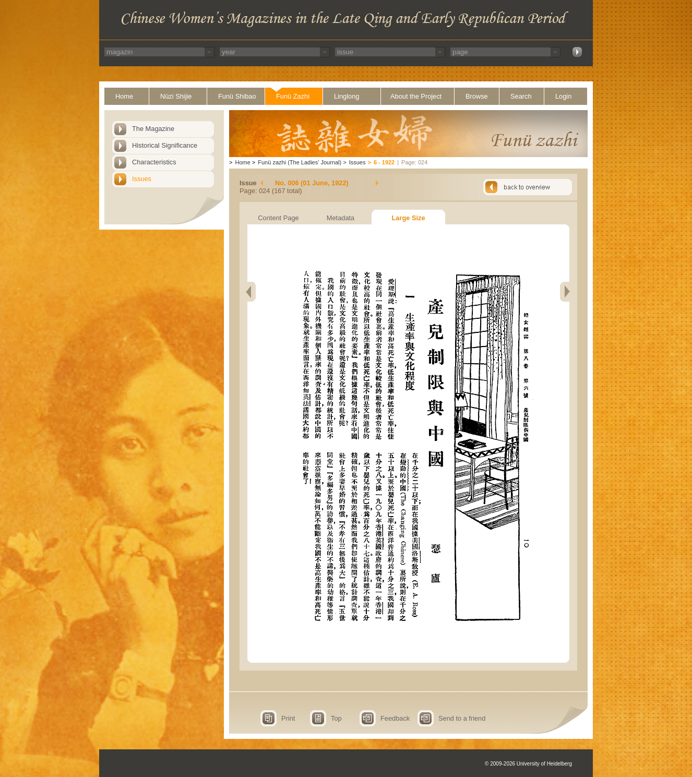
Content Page (278, 218)
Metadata (340, 218)
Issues (141, 179)
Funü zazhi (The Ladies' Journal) (299, 162)
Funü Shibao (237, 96)
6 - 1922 (384, 162)
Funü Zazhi (292, 96)
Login (563, 96)
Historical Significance (164, 145)
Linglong (346, 96)
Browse (477, 96)
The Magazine (153, 129)
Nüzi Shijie (176, 96)
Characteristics (154, 162)
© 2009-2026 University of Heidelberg (528, 764)
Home (124, 96)
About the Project (416, 96)
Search (521, 96)
